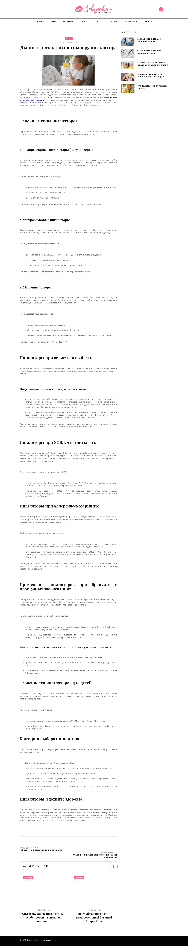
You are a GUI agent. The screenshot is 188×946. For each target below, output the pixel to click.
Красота (85, 21)
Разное (68, 38)
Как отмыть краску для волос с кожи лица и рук (150, 75)
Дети (99, 21)
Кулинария (131, 21)
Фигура (114, 21)
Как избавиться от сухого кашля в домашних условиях (152, 63)
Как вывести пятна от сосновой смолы (149, 40)
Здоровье (68, 21)
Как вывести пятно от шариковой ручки (149, 51)
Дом (53, 21)
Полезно (149, 21)
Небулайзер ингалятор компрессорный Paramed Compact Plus (94, 912)
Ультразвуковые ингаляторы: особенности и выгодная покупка (43, 912)
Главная (39, 21)
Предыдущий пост (44, 848)
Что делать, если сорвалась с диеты (152, 87)
